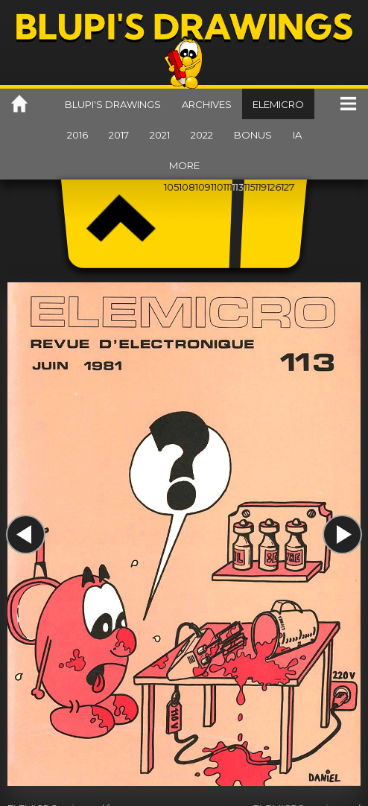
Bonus (253, 135)
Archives (207, 104)
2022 (202, 135)
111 (227, 187)
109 (203, 187)
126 (274, 187)
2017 (119, 135)
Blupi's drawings (113, 104)
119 (261, 187)
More (184, 165)
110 (217, 187)
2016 (77, 135)
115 (250, 187)
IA (297, 135)
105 (171, 187)
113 (238, 187)
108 (187, 187)
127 (288, 187)
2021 (160, 135)
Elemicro (278, 104)
